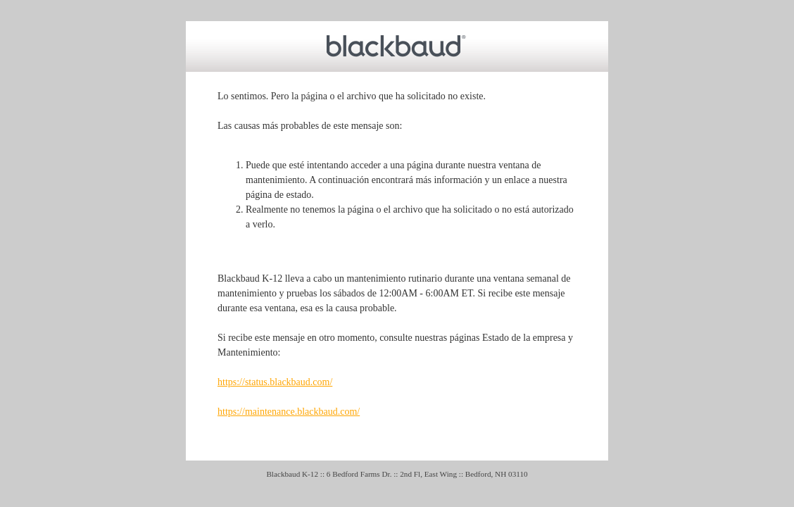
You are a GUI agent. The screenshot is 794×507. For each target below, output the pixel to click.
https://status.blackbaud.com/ (275, 382)
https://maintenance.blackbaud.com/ (289, 411)
